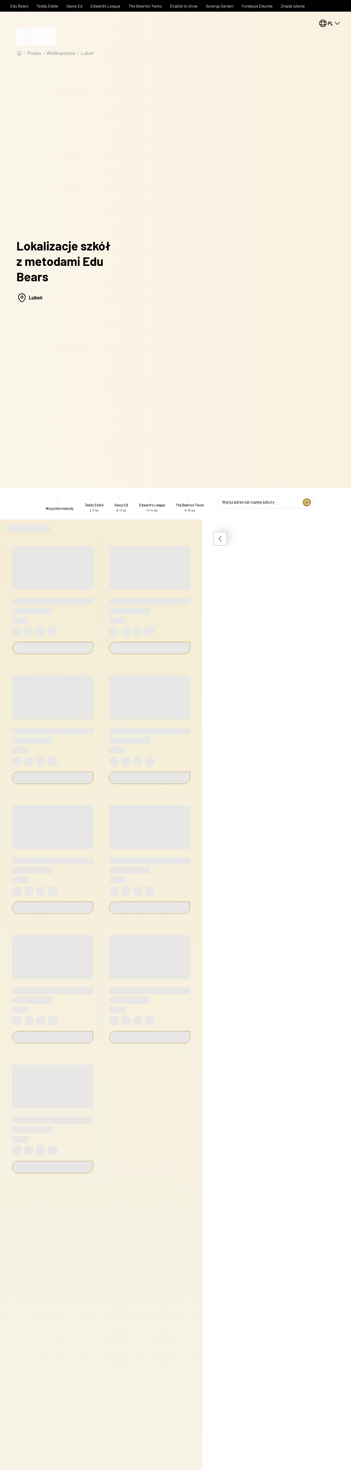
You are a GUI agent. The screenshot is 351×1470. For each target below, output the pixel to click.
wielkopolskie (61, 53)
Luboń (87, 53)
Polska (34, 53)
